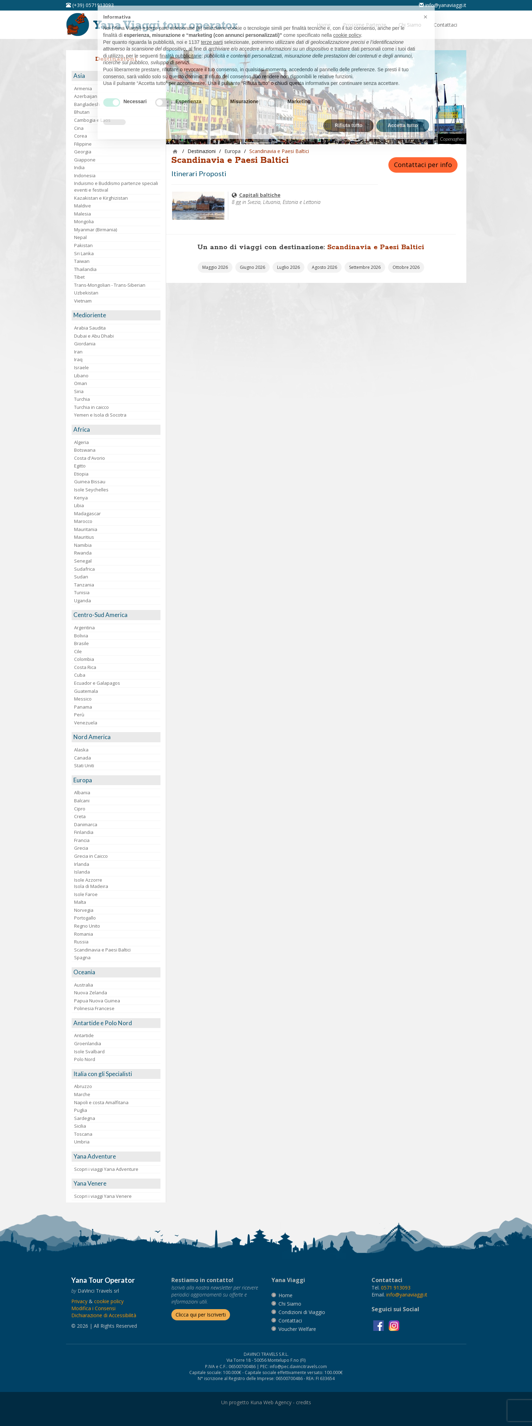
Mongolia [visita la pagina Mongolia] (84, 221)
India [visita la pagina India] (79, 167)
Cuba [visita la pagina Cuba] (79, 675)
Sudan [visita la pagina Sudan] (81, 576)
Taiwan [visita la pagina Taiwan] (82, 261)
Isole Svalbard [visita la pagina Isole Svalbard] (89, 1051)
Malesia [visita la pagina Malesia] (82, 214)
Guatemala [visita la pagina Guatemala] (86, 691)
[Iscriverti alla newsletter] (200, 1314)
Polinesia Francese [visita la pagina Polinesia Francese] (94, 1008)
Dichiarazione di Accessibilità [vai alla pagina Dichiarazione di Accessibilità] (103, 1315)
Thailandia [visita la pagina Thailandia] (85, 269)
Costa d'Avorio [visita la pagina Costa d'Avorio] (89, 458)
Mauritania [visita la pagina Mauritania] (85, 529)
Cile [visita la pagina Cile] (78, 651)
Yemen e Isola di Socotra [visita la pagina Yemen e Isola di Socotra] (100, 415)
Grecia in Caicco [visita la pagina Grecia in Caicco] (91, 856)
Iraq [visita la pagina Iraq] (78, 359)
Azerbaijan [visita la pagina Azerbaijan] (85, 96)
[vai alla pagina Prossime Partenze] (365, 25)
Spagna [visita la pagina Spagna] (82, 957)
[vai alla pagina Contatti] (445, 25)
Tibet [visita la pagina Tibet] (79, 277)
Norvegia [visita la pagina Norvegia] (83, 910)
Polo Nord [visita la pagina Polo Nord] (84, 1059)
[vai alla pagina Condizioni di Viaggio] (301, 1312)
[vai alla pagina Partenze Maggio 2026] (215, 267)
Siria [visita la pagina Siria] (79, 391)
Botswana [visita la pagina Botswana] (85, 450)
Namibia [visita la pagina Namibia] (83, 545)
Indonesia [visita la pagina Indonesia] (85, 175)
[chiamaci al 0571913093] (396, 1287)
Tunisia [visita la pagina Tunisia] (82, 592)
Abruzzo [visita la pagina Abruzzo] (83, 1086)
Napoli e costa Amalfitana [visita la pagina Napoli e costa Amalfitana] (101, 1102)
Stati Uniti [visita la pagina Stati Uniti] (84, 765)
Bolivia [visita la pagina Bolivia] (81, 635)
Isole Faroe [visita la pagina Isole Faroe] (86, 894)
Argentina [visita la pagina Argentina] (84, 627)
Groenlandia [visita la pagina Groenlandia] (87, 1043)
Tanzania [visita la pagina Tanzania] (84, 585)
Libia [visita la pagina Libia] (79, 505)
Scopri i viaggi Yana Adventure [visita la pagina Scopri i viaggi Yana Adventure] (106, 1169)
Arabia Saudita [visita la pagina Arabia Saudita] (90, 328)
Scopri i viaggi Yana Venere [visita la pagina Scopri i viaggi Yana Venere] (103, 1196)
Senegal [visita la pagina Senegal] (83, 561)
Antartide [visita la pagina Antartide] (84, 1035)
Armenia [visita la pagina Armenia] (83, 88)
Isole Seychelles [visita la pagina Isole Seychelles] (91, 489)
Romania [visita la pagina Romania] (83, 934)
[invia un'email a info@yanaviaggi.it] (406, 1294)
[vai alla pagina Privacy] (79, 1301)
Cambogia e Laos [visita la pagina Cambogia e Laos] (92, 120)
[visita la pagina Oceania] (116, 972)
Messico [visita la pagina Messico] (83, 699)
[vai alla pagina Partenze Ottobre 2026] (406, 267)
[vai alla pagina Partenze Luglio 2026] (288, 267)
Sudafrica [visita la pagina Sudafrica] (84, 569)
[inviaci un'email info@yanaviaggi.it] (442, 5)
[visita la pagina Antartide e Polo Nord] (116, 1023)
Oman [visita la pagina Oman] (80, 383)
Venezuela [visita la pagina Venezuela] (85, 722)
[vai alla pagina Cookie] (109, 1301)
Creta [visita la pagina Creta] (80, 816)
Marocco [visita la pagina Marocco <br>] (83, 521)
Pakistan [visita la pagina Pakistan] (83, 245)
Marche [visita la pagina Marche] (82, 1094)
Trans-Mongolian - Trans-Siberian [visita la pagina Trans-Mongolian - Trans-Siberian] (109, 285)
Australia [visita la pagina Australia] (83, 985)
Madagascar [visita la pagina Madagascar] (87, 513)
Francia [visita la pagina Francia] (82, 840)
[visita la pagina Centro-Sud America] (116, 615)
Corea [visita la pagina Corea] (80, 136)
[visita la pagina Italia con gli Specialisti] (116, 1074)
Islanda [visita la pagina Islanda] (82, 872)
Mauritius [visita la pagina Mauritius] (84, 537)
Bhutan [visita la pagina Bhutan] (82, 112)
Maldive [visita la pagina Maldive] (82, 206)
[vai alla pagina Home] (154, 24)
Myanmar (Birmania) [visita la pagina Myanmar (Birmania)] (95, 229)
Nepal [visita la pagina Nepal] (80, 237)
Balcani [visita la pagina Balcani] (82, 800)
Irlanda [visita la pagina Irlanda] (81, 864)
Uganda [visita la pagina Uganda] (82, 600)
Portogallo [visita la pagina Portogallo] (85, 918)
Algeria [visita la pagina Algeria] (81, 442)
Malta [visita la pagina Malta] (80, 902)
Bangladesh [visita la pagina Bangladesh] (87, 104)
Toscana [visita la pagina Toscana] (83, 1134)
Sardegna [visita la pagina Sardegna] (84, 1118)
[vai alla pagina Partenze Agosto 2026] (324, 267)
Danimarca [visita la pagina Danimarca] (85, 824)
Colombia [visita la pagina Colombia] (84, 659)
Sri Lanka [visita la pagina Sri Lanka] (84, 253)
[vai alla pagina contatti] (290, 1320)
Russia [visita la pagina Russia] (81, 941)
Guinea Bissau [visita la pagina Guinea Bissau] (89, 481)
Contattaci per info (423, 164)
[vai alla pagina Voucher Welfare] (297, 1329)
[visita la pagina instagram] (394, 1325)
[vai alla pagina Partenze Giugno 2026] (252, 267)
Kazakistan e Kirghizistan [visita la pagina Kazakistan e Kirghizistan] (101, 198)
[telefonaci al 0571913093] (90, 5)
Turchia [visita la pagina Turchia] (82, 399)
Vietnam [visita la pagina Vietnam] (83, 301)
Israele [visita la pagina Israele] (81, 367)
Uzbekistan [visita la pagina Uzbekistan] (86, 293)
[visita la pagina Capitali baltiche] (198, 205)
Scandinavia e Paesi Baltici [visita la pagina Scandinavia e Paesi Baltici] (102, 950)
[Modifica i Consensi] (93, 1308)
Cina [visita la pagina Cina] (79, 128)
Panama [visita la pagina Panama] (83, 707)
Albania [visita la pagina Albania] (82, 792)
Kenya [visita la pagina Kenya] (81, 498)
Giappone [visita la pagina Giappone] (85, 160)
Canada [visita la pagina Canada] (82, 758)
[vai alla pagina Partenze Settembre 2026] (364, 267)
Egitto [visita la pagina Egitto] (80, 466)
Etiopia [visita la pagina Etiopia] (81, 474)
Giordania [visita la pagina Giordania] (85, 343)
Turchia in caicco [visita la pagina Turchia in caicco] (91, 407)
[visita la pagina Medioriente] (116, 315)
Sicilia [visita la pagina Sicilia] (80, 1126)
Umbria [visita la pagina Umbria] (82, 1142)
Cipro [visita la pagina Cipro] (79, 808)
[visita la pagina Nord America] (116, 737)
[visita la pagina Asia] (116, 76)
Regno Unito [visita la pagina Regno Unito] (87, 926)
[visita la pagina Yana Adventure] (116, 1157)
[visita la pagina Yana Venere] (116, 1184)
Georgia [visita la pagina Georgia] (82, 151)
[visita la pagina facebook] (379, 1325)
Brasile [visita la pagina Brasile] (81, 643)
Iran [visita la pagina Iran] (78, 352)
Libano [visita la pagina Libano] (81, 375)
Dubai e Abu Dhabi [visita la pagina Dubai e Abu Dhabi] (94, 336)
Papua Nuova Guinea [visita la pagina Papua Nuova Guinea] (97, 1000)
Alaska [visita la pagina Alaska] (81, 750)
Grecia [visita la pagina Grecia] (81, 848)
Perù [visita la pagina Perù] (79, 714)
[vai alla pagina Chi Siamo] (410, 25)
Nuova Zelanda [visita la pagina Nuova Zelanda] (90, 992)
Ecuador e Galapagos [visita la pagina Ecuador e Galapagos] (97, 683)
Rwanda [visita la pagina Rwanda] (83, 553)
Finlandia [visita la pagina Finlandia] (83, 832)
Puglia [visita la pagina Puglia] (80, 1110)
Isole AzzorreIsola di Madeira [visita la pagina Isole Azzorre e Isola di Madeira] (91, 883)
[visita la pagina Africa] (116, 430)
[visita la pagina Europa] (116, 780)
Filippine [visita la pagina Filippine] (83, 144)
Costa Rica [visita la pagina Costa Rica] (85, 667)
